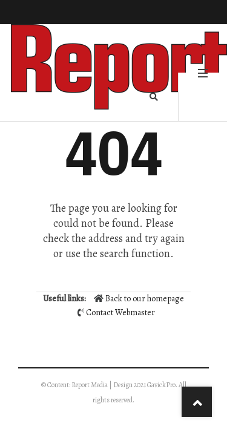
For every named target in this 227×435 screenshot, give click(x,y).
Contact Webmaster (120, 312)
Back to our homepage (139, 298)
